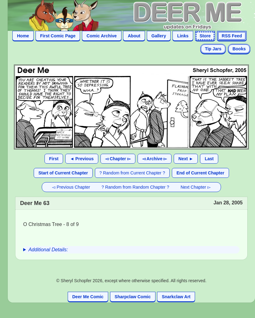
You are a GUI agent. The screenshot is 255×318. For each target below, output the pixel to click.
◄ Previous (82, 158)
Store (205, 35)
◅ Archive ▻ (154, 158)
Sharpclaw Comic (133, 296)
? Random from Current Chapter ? (132, 172)
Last (209, 158)
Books (239, 48)
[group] (131, 249)
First (53, 158)
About (134, 35)
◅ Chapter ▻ (118, 158)
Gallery (158, 35)
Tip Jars (213, 48)
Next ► (185, 158)
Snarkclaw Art (176, 296)
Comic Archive (102, 35)
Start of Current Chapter (63, 172)
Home (23, 35)
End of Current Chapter (200, 172)
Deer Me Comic (88, 296)
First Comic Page (57, 35)
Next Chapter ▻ (195, 187)
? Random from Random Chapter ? (135, 187)
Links (183, 35)
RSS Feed (232, 35)
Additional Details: (48, 249)
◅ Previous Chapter (71, 187)
